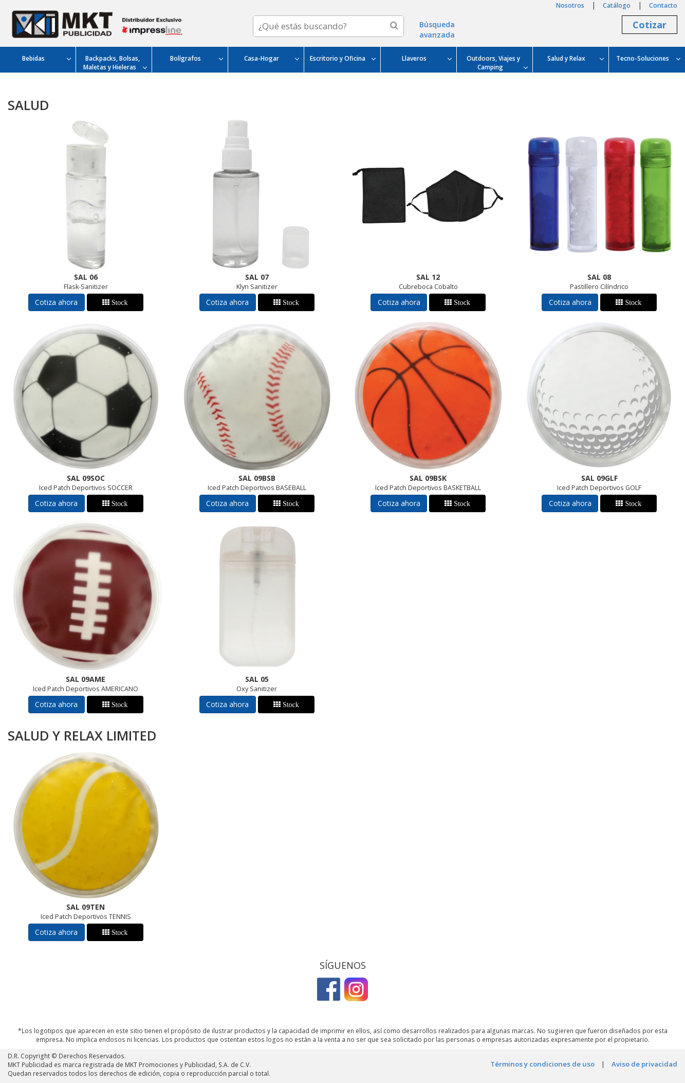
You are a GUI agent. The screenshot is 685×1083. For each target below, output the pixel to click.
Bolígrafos (196, 58)
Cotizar (650, 25)
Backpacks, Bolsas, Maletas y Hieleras (115, 62)
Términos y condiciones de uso (542, 1064)
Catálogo (617, 5)
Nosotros (570, 5)
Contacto (663, 5)
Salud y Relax (575, 58)
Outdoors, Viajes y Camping (497, 62)
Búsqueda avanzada (437, 30)
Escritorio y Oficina (342, 58)
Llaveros (426, 58)
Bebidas (46, 58)
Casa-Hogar (271, 58)
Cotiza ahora (56, 302)
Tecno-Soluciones (648, 58)
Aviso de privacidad (644, 1064)
